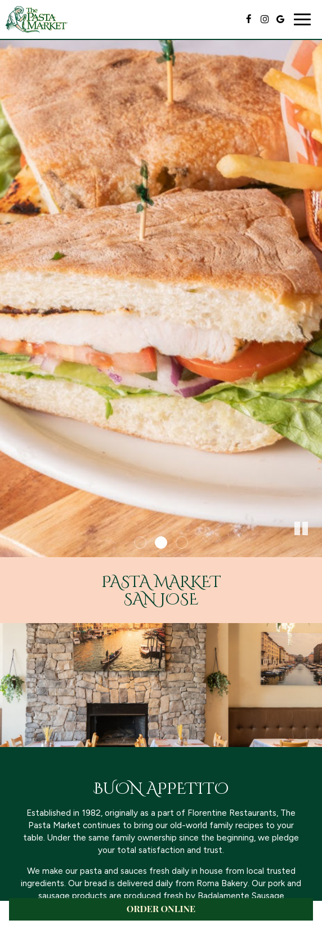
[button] (313, 548)
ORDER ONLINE (161, 908)
